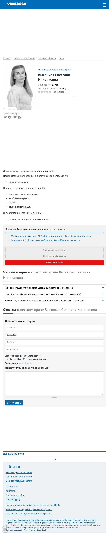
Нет (19, 358)
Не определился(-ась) (36, 358)
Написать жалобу (54, 262)
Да (11, 358)
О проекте (11, 486)
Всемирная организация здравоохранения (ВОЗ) (33, 504)
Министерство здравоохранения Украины (29, 509)
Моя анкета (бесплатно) (54, 249)
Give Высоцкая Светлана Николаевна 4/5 (28, 363)
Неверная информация (54, 256)
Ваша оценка (11, 363)
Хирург (67, 69)
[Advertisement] (54, 31)
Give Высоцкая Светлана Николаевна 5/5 (31, 363)
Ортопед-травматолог (50, 69)
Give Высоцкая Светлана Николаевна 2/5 (23, 363)
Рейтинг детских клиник (19, 472)
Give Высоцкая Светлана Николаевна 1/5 (20, 363)
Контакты (11, 490)
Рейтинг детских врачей (19, 476)
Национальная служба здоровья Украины (29, 513)
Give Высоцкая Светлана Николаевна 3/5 (25, 363)
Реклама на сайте (15, 495)
